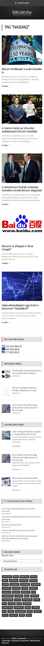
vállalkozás (20, 611)
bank (16, 576)
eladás (5, 584)
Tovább (6, 86)
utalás (10, 611)
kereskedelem (8, 596)
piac (4, 603)
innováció (25, 592)
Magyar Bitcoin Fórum (19, 501)
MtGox (17, 599)
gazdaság (33, 588)
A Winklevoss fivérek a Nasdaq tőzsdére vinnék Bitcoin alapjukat (22, 189)
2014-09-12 (16, 376)
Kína (26, 596)
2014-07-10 (16, 393)
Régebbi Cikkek (8, 555)
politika (12, 603)
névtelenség (27, 599)
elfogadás (14, 584)
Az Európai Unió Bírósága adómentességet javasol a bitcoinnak (25, 407)
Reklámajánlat (35, 640)
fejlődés (16, 588)
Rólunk (14, 638)
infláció (16, 592)
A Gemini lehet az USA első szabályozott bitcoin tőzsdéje (19, 130)
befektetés (24, 576)
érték (22, 615)
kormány (19, 596)
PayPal (36, 599)
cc (2, 638)
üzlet (29, 615)
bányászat (23, 580)
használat (6, 592)
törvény (36, 607)
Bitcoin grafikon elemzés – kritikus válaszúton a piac (25, 389)
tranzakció (19, 607)
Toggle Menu (22, 3)
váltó (30, 611)
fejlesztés (6, 588)
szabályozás (7, 607)
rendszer (27, 603)
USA (4, 611)
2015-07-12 (16, 490)
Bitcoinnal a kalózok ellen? (25, 478)
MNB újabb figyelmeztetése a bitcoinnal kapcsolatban (26, 371)
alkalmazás (7, 576)
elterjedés (36, 584)
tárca (28, 607)
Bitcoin (33, 576)
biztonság (13, 580)
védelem (38, 611)
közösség (34, 596)
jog (33, 592)
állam (5, 615)
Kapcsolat (5, 643)
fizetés (24, 588)
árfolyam (13, 615)
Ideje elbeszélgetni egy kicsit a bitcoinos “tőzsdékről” (20, 307)
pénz (19, 603)
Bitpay (5, 580)
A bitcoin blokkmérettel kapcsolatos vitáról (18, 530)
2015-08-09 (16, 446)
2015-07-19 (16, 413)
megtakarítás (7, 599)
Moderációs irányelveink (20, 640)
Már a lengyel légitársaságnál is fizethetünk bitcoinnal (26, 432)
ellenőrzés (25, 584)
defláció (33, 580)
